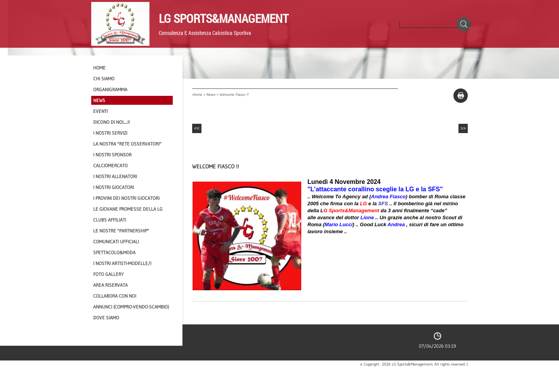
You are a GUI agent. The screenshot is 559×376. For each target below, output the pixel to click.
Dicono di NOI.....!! (111, 122)
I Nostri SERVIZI (110, 133)
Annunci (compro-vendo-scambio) (131, 307)
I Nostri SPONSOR (112, 155)
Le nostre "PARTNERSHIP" (121, 231)
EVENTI (100, 111)
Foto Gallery (108, 274)
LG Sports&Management (223, 18)
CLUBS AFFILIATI (109, 220)
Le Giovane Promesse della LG (128, 209)
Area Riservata (110, 285)
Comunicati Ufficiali (116, 241)
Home (197, 94)
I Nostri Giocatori (113, 187)
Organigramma (110, 89)
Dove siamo (106, 318)
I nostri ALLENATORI (115, 176)
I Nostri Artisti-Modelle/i (122, 263)
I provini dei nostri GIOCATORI (126, 198)
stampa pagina (460, 95)
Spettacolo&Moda (114, 252)
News (210, 94)
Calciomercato (110, 165)
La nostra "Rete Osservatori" (127, 144)
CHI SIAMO (104, 78)
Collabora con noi (114, 296)
